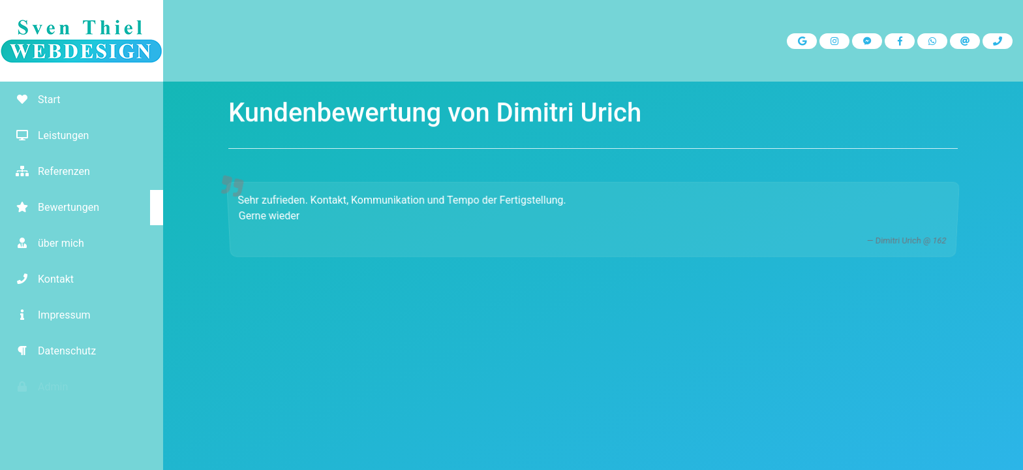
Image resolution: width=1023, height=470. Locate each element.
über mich (45, 243)
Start (33, 99)
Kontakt (40, 279)
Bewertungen (53, 207)
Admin (37, 387)
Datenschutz (51, 351)
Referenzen (48, 171)
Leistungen (48, 135)
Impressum (49, 315)
